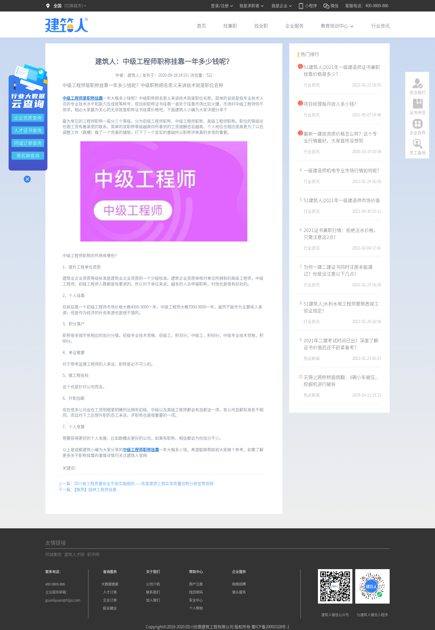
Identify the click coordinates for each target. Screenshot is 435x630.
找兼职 (230, 26)
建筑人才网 (74, 554)
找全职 (261, 26)
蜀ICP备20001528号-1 (270, 627)
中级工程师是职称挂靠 (83, 98)
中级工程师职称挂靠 (141, 450)
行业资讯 (380, 26)
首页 (201, 26)
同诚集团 (53, 554)
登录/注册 (222, 6)
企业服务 (294, 26)
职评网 (93, 554)
